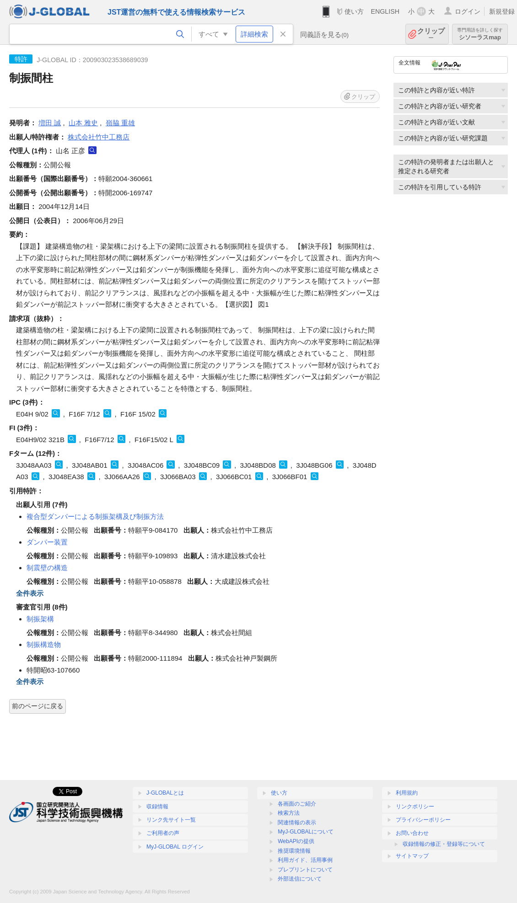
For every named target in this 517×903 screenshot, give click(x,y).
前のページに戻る (37, 706)
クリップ (431, 34)
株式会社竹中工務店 (98, 137)
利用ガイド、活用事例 (305, 860)
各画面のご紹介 (297, 804)
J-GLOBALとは (165, 793)
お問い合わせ (412, 833)
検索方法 (289, 813)
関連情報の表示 (297, 822)
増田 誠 (49, 123)
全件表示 (29, 593)
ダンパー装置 (47, 542)
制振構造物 (44, 644)
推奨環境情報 (294, 851)
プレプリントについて (305, 869)
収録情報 (157, 806)
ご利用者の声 (162, 833)
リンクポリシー (415, 806)
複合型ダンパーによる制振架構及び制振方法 (95, 516)
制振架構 (40, 619)
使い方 (354, 11)
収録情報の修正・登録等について (444, 844)
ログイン (467, 11)
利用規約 (407, 793)
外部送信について (300, 879)
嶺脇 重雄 (120, 123)
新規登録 (502, 11)
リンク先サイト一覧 (171, 820)
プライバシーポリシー (423, 820)
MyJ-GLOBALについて (306, 831)
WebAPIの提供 (296, 841)
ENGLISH (385, 11)
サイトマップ (412, 856)
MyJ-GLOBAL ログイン (175, 847)
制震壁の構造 (47, 568)
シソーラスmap (480, 34)
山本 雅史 (83, 123)
